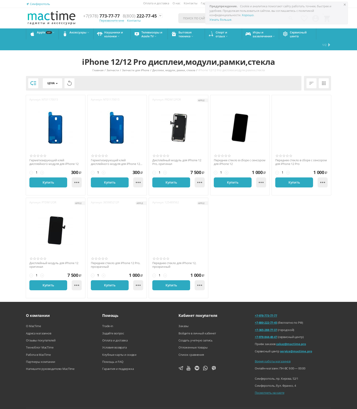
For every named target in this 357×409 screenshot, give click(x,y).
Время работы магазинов (273, 350)
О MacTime (33, 315)
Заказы (183, 315)
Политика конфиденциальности (237, 402)
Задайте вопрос (113, 322)
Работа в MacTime (38, 344)
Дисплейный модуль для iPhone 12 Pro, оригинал (176, 151)
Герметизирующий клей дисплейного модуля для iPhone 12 (54, 151)
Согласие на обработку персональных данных (300, 402)
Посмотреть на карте (269, 382)
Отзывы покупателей (41, 329)
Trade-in (107, 315)
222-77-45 (140, 16)
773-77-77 (101, 16)
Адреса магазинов (38, 322)
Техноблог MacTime (40, 336)
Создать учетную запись (195, 329)
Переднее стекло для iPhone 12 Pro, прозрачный (115, 254)
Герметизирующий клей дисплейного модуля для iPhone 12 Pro (115, 151)
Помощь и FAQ (112, 351)
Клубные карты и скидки (119, 344)
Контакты (190, 3)
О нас (176, 3)
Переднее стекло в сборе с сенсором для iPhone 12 (239, 151)
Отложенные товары (193, 336)
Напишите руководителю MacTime (50, 358)
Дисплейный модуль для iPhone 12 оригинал (53, 254)
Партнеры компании (40, 351)
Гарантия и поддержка (118, 358)
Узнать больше (220, 20)
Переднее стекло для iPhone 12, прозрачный (174, 254)
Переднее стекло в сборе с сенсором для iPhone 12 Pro (301, 151)
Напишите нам (160, 402)
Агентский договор (192, 402)
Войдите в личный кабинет (197, 322)
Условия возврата (114, 336)
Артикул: (35, 89)
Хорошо (248, 15)
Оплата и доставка (156, 3)
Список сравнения (191, 344)
